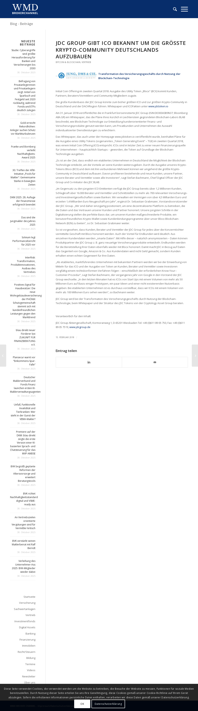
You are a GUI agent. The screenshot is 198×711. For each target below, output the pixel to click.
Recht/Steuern (26, 652)
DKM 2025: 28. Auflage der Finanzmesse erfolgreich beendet (22, 201)
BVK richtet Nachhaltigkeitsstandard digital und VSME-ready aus (24, 499)
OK (82, 704)
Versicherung (27, 603)
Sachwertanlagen (24, 609)
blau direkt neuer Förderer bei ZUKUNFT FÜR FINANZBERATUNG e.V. (24, 337)
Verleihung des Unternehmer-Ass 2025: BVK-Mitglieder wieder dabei (23, 566)
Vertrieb (86, 62)
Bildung (30, 658)
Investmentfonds (24, 621)
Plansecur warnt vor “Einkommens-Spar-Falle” (24, 361)
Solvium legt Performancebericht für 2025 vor (23, 241)
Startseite (29, 597)
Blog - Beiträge (21, 24)
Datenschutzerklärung (108, 704)
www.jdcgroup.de (79, 327)
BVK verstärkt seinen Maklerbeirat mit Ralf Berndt (23, 544)
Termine (30, 664)
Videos (31, 670)
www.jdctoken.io (158, 106)
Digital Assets (27, 627)
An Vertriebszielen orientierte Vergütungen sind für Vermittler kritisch (23, 523)
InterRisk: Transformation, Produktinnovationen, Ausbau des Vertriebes (23, 265)
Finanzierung (27, 639)
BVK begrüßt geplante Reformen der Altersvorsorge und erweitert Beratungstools (23, 474)
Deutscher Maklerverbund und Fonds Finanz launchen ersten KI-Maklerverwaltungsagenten (25, 384)
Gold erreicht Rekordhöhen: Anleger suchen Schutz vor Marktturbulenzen (22, 128)
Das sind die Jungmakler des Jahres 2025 (22, 221)
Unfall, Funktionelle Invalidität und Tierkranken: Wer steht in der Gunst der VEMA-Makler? (23, 412)
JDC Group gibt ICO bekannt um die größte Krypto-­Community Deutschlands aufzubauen (121, 49)
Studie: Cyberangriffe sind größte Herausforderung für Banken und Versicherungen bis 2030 (23, 59)
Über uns (29, 682)
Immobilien (28, 645)
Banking (30, 633)
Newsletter (28, 676)
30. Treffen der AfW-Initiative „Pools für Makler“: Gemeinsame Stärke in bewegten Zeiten (23, 177)
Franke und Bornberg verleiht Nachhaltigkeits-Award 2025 (23, 152)
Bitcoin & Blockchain (68, 62)
